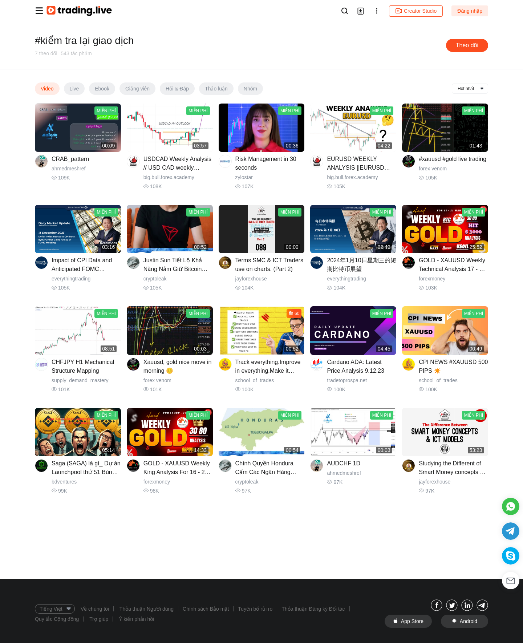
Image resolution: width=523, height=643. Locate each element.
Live (74, 89)
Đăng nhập (469, 11)
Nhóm (250, 89)
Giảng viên (137, 89)
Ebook (102, 89)
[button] (376, 11)
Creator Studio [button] (416, 11)
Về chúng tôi (95, 608)
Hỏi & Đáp (177, 89)
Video (47, 89)
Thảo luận (216, 89)
